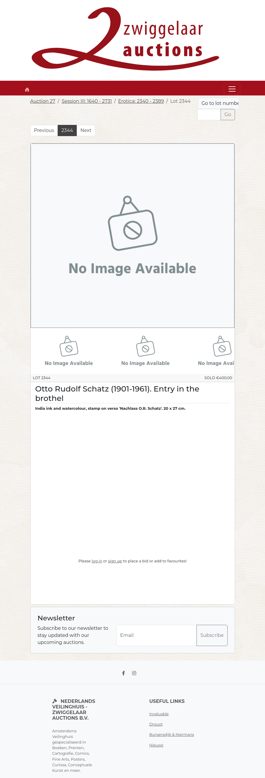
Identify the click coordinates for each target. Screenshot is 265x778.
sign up (115, 561)
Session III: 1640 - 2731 (86, 101)
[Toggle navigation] (232, 89)
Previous (44, 130)
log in (97, 561)
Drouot (156, 724)
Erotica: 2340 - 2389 (141, 101)
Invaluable (159, 714)
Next (85, 130)
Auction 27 (43, 101)
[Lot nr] (209, 114)
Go (227, 114)
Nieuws (156, 745)
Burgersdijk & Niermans (171, 734)
